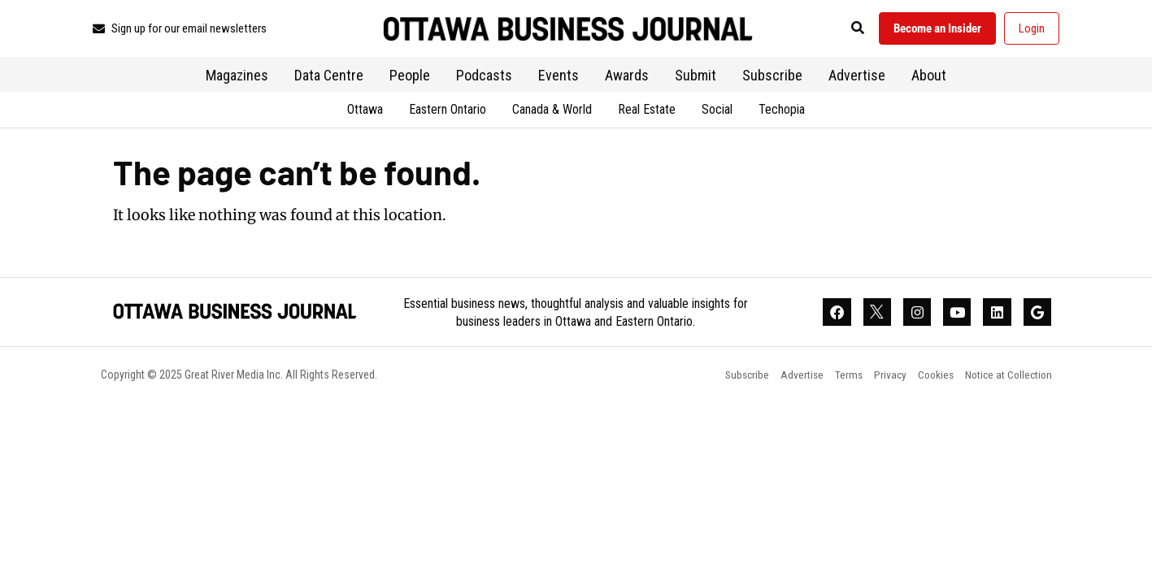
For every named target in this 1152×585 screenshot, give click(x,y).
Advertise (856, 77)
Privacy (881, 379)
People (409, 77)
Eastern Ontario (447, 111)
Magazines (237, 77)
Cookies (930, 379)
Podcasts (484, 77)
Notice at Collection (1006, 379)
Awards (627, 77)
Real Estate (647, 111)
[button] (847, 29)
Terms (838, 379)
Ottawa (365, 111)
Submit (695, 77)
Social (717, 111)
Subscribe (772, 77)
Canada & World (552, 111)
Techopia (782, 111)
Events (558, 77)
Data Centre (328, 77)
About (928, 77)
